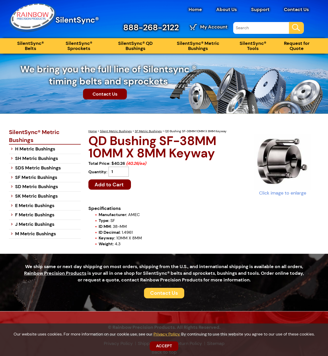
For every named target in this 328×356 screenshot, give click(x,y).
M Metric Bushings (35, 234)
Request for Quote (297, 46)
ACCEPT (164, 346)
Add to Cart (110, 184)
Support (260, 9)
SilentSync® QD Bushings (135, 46)
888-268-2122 (151, 27)
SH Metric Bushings (36, 158)
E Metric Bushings (34, 205)
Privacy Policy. (166, 334)
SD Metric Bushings (36, 187)
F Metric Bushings (34, 215)
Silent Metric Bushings (116, 131)
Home (195, 9)
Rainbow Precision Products (55, 273)
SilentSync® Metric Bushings (198, 46)
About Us (226, 9)
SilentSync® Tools (253, 46)
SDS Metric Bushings (38, 168)
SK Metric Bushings (36, 196)
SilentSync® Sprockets (79, 46)
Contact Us (296, 9)
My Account (214, 27)
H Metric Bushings (35, 149)
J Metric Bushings (34, 224)
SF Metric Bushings (148, 131)
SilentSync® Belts (30, 46)
